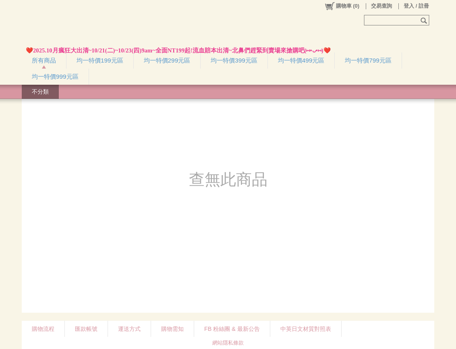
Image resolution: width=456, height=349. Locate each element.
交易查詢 (381, 6)
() (342, 6)
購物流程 (43, 329)
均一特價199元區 (100, 60)
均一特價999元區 (55, 76)
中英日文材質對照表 (305, 329)
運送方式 (129, 329)
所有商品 (44, 60)
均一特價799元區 (368, 60)
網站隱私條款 (228, 343)
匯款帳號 (86, 329)
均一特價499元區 (301, 60)
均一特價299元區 (167, 60)
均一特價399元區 (234, 60)
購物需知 (172, 329)
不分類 (40, 91)
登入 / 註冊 (416, 6)
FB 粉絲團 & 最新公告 (232, 329)
